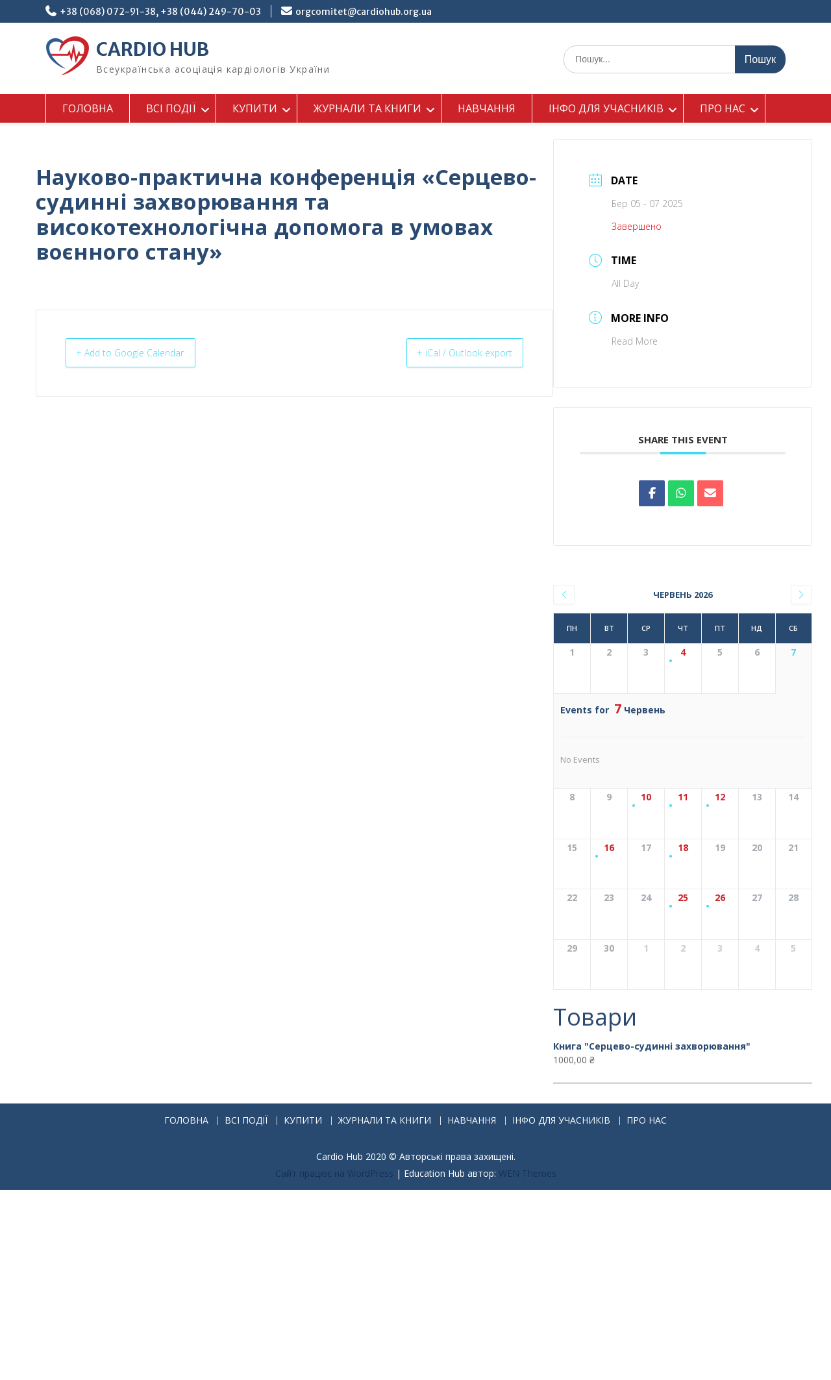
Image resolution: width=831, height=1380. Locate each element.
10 (646, 835)
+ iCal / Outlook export (455, 353)
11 (683, 835)
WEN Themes (527, 1363)
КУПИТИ (254, 108)
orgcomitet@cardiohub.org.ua (363, 12)
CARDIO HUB (152, 49)
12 (720, 835)
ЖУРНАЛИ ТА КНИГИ (367, 108)
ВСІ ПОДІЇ (171, 108)
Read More (635, 341)
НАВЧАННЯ (486, 108)
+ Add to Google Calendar (141, 353)
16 (609, 924)
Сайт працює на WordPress (334, 1363)
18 (683, 924)
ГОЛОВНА (87, 108)
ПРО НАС (722, 108)
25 (683, 1012)
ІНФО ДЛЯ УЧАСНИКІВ (606, 108)
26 (720, 1012)
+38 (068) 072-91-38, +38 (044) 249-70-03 (160, 12)
